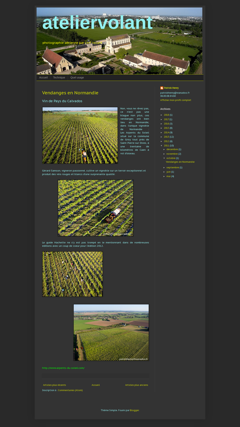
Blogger (134, 410)
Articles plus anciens (136, 385)
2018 (167, 114)
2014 (167, 132)
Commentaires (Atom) (70, 390)
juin (168, 171)
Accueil (43, 77)
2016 (167, 123)
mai (168, 176)
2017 (167, 119)
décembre (172, 149)
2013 (167, 136)
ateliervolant (97, 22)
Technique (59, 77)
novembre (172, 153)
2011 (167, 145)
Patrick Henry (171, 87)
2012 (167, 141)
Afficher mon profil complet (175, 100)
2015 (167, 128)
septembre (173, 167)
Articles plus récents (54, 385)
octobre (171, 158)
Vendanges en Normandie (70, 93)
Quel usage (77, 77)
